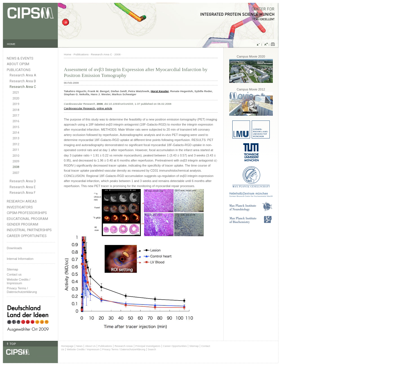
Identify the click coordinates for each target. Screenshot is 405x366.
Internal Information (20, 258)
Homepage (67, 346)
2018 (15, 110)
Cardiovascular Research (79, 108)
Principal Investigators (147, 346)
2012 (15, 144)
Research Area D (23, 181)
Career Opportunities (26, 236)
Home (67, 54)
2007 (15, 173)
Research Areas (22, 201)
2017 (15, 115)
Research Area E (23, 187)
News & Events (20, 58)
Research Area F (23, 193)
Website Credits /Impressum (18, 281)
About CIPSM (18, 64)
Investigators (20, 207)
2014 (15, 133)
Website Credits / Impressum (83, 349)
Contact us (14, 274)
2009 (15, 161)
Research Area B (23, 81)
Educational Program (27, 219)
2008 (15, 167)
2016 (15, 121)
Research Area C (23, 87)
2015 (15, 127)
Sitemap (12, 269)
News (79, 346)
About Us (90, 346)
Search (152, 349)
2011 (15, 150)
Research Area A (23, 75)
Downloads (14, 248)
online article (104, 108)
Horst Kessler (160, 91)
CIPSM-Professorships (27, 213)
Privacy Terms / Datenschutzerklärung (22, 290)
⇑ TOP (11, 343)
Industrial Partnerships (29, 230)
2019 (15, 104)
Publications (18, 70)
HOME (11, 44)
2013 (15, 138)
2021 (15, 92)
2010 (15, 156)
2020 (15, 98)
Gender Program (22, 224)
